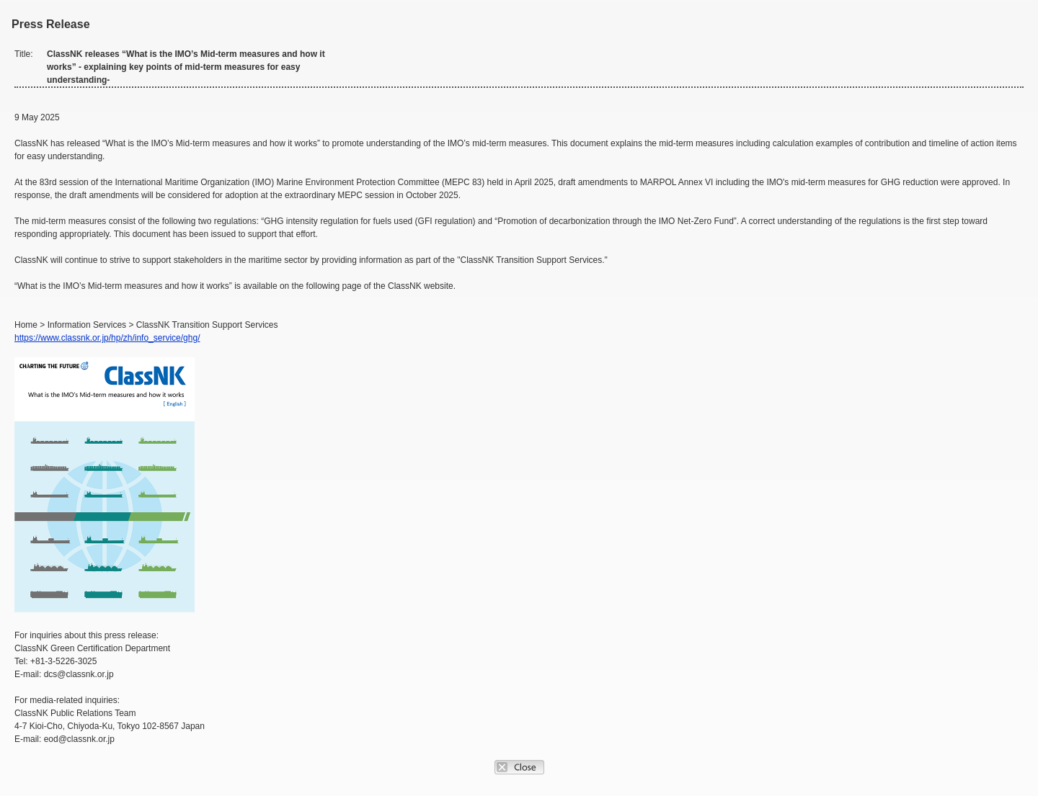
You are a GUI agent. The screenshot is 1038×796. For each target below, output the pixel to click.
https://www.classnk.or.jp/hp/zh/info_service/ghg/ (107, 338)
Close (519, 767)
